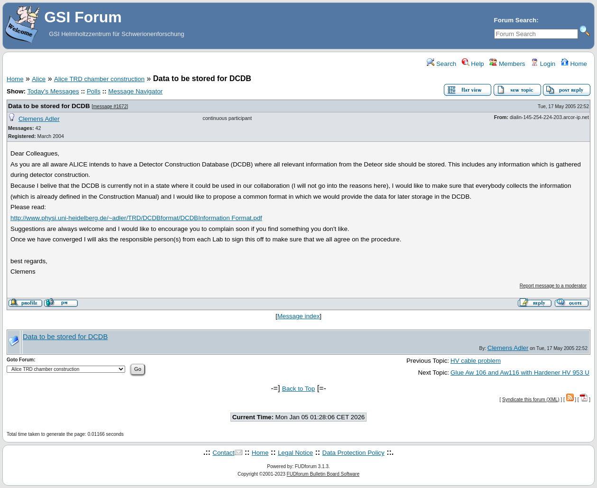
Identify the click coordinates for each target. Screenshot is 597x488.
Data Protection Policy (353, 452)
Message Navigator (135, 91)
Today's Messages (53, 91)
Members (507, 63)
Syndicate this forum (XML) (531, 399)
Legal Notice (295, 452)
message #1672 (110, 106)
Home (574, 63)
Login (543, 63)
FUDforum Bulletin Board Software (323, 474)
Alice (39, 79)
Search (441, 63)
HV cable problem (475, 360)
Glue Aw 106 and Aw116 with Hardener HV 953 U (519, 372)
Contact (223, 452)
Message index (298, 316)
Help (473, 63)
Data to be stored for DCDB (49, 106)
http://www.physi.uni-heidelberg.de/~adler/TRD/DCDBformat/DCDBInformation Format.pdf (136, 217)
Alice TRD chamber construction (99, 79)
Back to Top (298, 388)
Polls (94, 91)
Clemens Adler (39, 118)
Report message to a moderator (553, 285)
